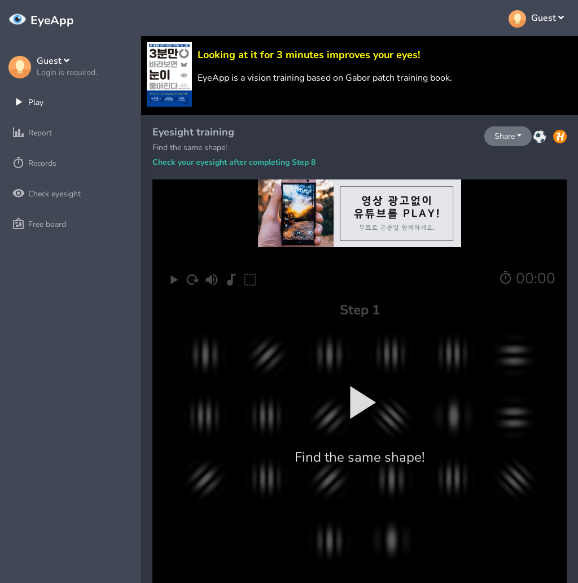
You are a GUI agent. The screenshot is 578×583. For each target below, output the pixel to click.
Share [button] (504, 136)
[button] (67, 67)
